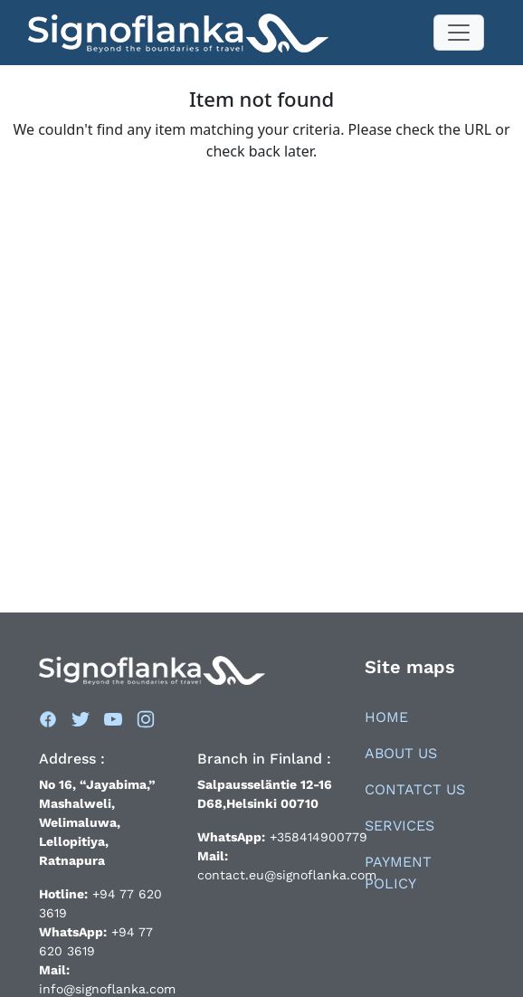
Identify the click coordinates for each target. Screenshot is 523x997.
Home (386, 717)
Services (399, 825)
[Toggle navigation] (458, 32)
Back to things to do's (261, 192)
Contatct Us (415, 789)
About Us (401, 753)
